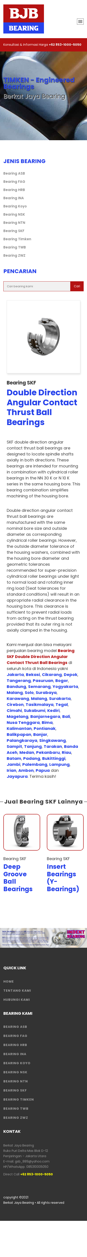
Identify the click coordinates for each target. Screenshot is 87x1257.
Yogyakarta (65, 686)
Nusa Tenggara (23, 722)
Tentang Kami (17, 990)
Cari (77, 286)
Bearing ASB (14, 173)
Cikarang (52, 674)
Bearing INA (13, 198)
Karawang (18, 698)
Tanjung (33, 746)
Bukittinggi (53, 758)
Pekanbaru (48, 752)
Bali (66, 716)
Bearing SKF (13, 231)
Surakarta (60, 698)
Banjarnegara (45, 716)
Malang (15, 692)
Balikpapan (19, 734)
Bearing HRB (14, 189)
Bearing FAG (14, 181)
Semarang (39, 686)
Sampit (14, 746)
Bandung (16, 686)
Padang (31, 758)
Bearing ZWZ (14, 255)
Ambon (26, 770)
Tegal (62, 704)
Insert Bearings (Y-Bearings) (63, 877)
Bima (47, 722)
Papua (43, 770)
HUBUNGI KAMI (16, 999)
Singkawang (52, 740)
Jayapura (17, 776)
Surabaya (46, 692)
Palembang (34, 764)
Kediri (53, 710)
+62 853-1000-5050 (65, 44)
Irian (11, 770)
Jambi (13, 764)
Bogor (61, 680)
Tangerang (19, 680)
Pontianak (45, 728)
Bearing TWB (14, 247)
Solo (29, 692)
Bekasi (33, 674)
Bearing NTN (14, 222)
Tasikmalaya (40, 704)
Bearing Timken (17, 239)
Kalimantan (19, 728)
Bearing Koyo (15, 206)
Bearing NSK (14, 214)
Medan (26, 752)
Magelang (17, 716)
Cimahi (14, 710)
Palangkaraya (22, 740)
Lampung (59, 764)
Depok (70, 674)
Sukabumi (34, 710)
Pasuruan (43, 680)
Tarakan (53, 746)
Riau (66, 752)
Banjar (40, 734)
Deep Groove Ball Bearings (18, 877)
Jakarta (15, 674)
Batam (14, 758)
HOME (8, 981)
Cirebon (15, 704)
